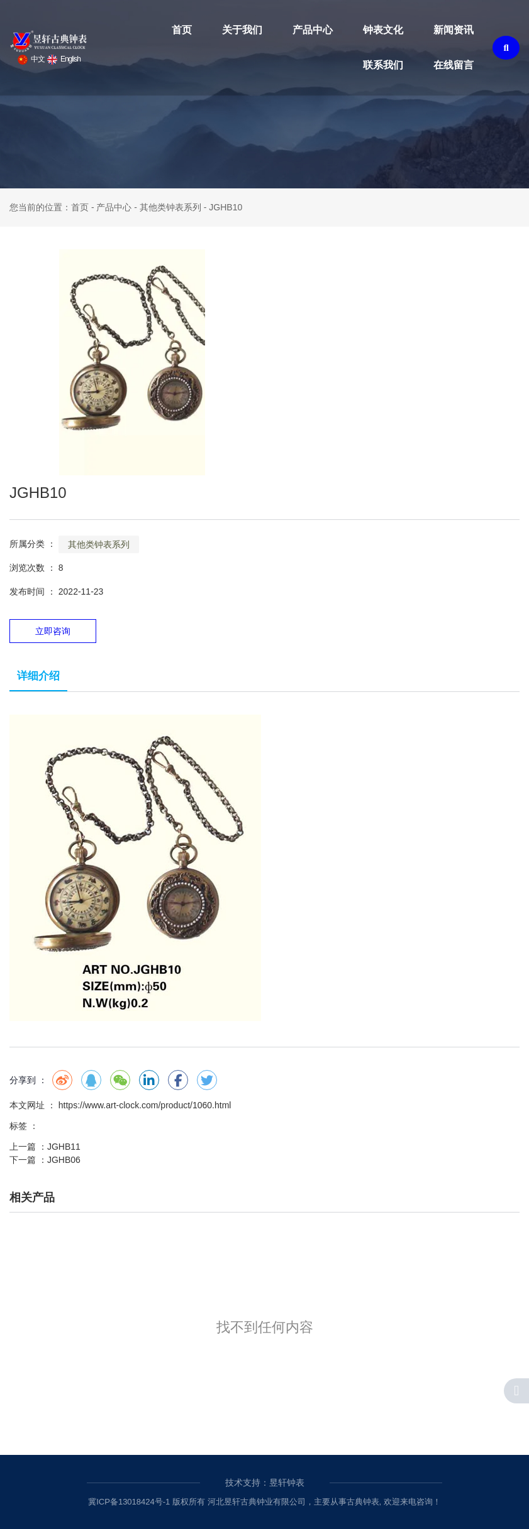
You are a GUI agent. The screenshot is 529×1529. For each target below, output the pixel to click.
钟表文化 (383, 29)
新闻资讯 (453, 29)
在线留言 (453, 65)
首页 (182, 29)
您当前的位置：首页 (50, 207)
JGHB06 (64, 1160)
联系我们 (383, 65)
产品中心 (312, 29)
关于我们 (242, 29)
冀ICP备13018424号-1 (129, 1501)
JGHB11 (64, 1147)
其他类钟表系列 (170, 207)
